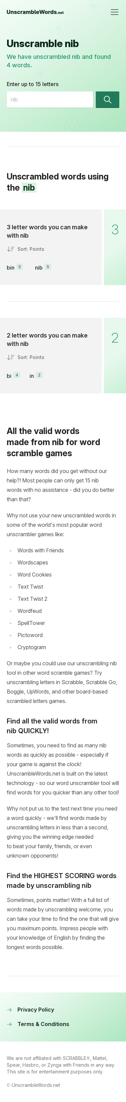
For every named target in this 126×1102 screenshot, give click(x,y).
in (32, 375)
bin (10, 267)
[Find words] (107, 99)
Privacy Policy (30, 1009)
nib (39, 267)
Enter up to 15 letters (32, 84)
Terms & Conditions (38, 1024)
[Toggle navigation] (114, 12)
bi (9, 375)
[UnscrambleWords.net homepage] (35, 12)
